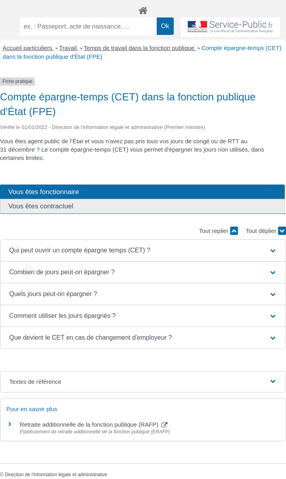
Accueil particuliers (28, 47)
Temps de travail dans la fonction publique (140, 47)
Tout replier (218, 231)
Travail (69, 47)
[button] (143, 250)
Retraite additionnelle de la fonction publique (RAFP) (93, 424)
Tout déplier (266, 231)
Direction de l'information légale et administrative (56, 474)
